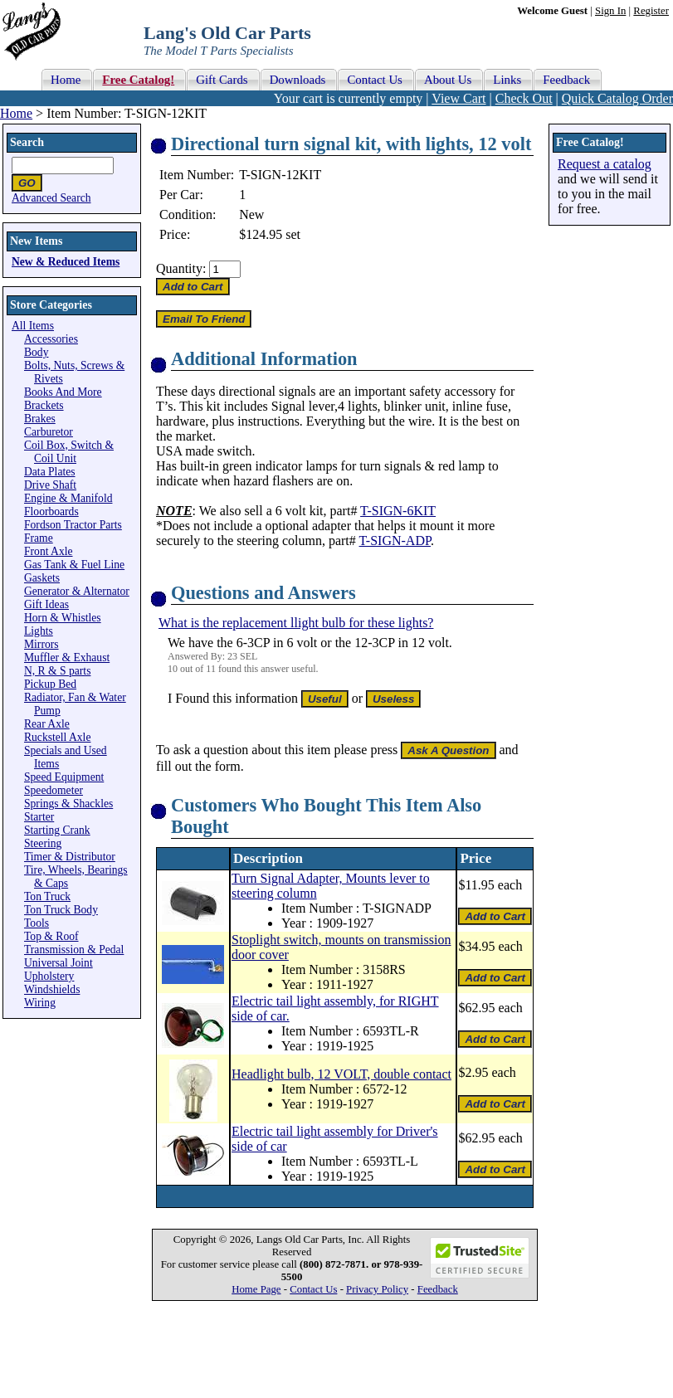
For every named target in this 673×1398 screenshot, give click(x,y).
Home (16, 113)
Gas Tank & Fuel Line (74, 564)
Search (27, 142)
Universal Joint (58, 963)
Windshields (52, 989)
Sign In (610, 11)
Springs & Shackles (68, 803)
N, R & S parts (57, 671)
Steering (42, 843)
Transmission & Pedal (74, 949)
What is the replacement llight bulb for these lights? (295, 623)
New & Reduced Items (65, 262)
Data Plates (50, 471)
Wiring (40, 1002)
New (251, 214)
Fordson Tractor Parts (73, 525)
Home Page (256, 1289)
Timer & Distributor (69, 856)
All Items (33, 325)
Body (36, 352)
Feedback (437, 1289)
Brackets (44, 405)
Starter (39, 817)
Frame (38, 538)
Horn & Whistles (62, 617)
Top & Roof (51, 936)
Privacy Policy (377, 1289)
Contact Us (313, 1289)
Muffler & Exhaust (67, 657)
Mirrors (41, 644)
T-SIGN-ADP (395, 540)
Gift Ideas (46, 604)
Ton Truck (47, 896)
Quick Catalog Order (617, 98)
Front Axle (48, 551)
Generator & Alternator (76, 591)
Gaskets (42, 578)
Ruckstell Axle (57, 737)
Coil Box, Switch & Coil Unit (69, 452)
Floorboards (51, 511)
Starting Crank (57, 830)
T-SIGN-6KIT (398, 511)
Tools (36, 923)
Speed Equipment (64, 777)
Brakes (40, 418)
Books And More (63, 392)
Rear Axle (47, 724)
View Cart (458, 98)
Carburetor (48, 432)
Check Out (524, 98)
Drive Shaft (50, 485)
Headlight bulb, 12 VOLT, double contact (341, 1074)
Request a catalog (604, 164)
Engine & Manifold (68, 498)
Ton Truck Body (61, 910)
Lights (38, 631)
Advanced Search (51, 198)
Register (651, 11)
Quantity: (181, 268)
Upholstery (49, 976)
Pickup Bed (50, 684)
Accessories (51, 339)
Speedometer (53, 790)
